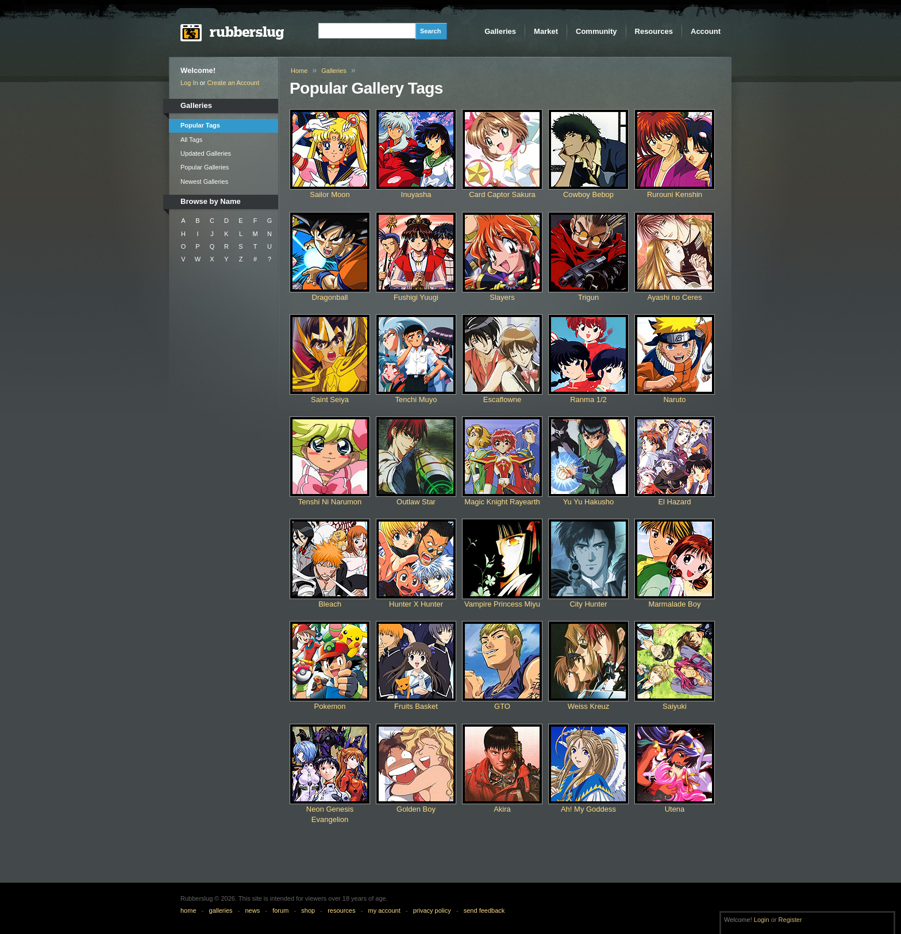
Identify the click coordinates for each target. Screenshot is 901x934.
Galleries (500, 31)
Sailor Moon (329, 194)
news (252, 910)
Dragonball (330, 297)
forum (280, 910)
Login (761, 919)
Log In (189, 82)
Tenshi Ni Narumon (330, 501)
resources (341, 910)
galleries (221, 910)
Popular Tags (200, 125)
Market (546, 31)
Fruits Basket (416, 706)
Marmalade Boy (674, 604)
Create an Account (233, 82)
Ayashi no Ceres (674, 297)
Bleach (329, 604)
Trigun (588, 297)
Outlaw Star (416, 501)
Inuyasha (416, 194)
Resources (654, 31)
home (188, 910)
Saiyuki (675, 706)
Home (299, 70)
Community (596, 31)
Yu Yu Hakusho (588, 501)
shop (308, 910)
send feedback (484, 910)
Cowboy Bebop (588, 194)
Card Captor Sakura (502, 194)
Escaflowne (502, 399)
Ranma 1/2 (588, 399)
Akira (502, 809)
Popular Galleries (204, 167)
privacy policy (432, 910)
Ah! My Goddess (588, 809)
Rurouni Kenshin (674, 194)
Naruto (674, 399)
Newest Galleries (204, 181)
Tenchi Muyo (416, 399)
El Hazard (674, 501)
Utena (675, 809)
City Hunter (588, 604)
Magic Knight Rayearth (502, 501)
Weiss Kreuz (589, 706)
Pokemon (330, 706)
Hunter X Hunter (416, 604)
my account (384, 910)
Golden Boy (416, 809)
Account (706, 31)
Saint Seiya (330, 399)
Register (790, 919)
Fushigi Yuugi (416, 297)
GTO (502, 706)
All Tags (191, 139)
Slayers (502, 297)
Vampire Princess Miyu (502, 604)
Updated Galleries (205, 153)
